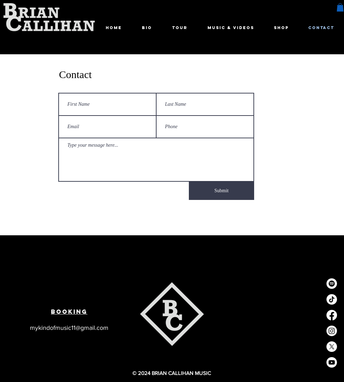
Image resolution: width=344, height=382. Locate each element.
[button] (340, 7)
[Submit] (221, 191)
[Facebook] (331, 315)
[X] (331, 346)
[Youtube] (331, 362)
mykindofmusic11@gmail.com (69, 327)
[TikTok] (331, 299)
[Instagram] (331, 331)
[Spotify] (331, 283)
